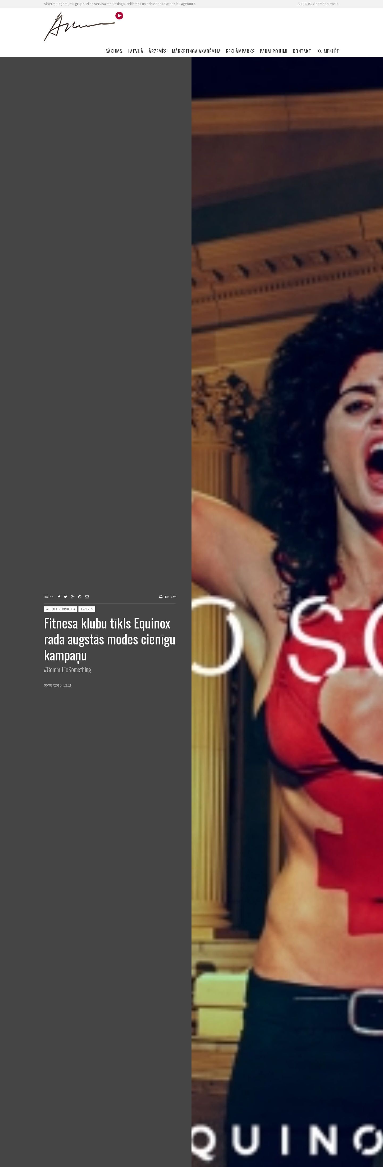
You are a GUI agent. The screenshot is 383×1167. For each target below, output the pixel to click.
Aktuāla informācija (60, 609)
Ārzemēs (87, 609)
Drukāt (170, 596)
